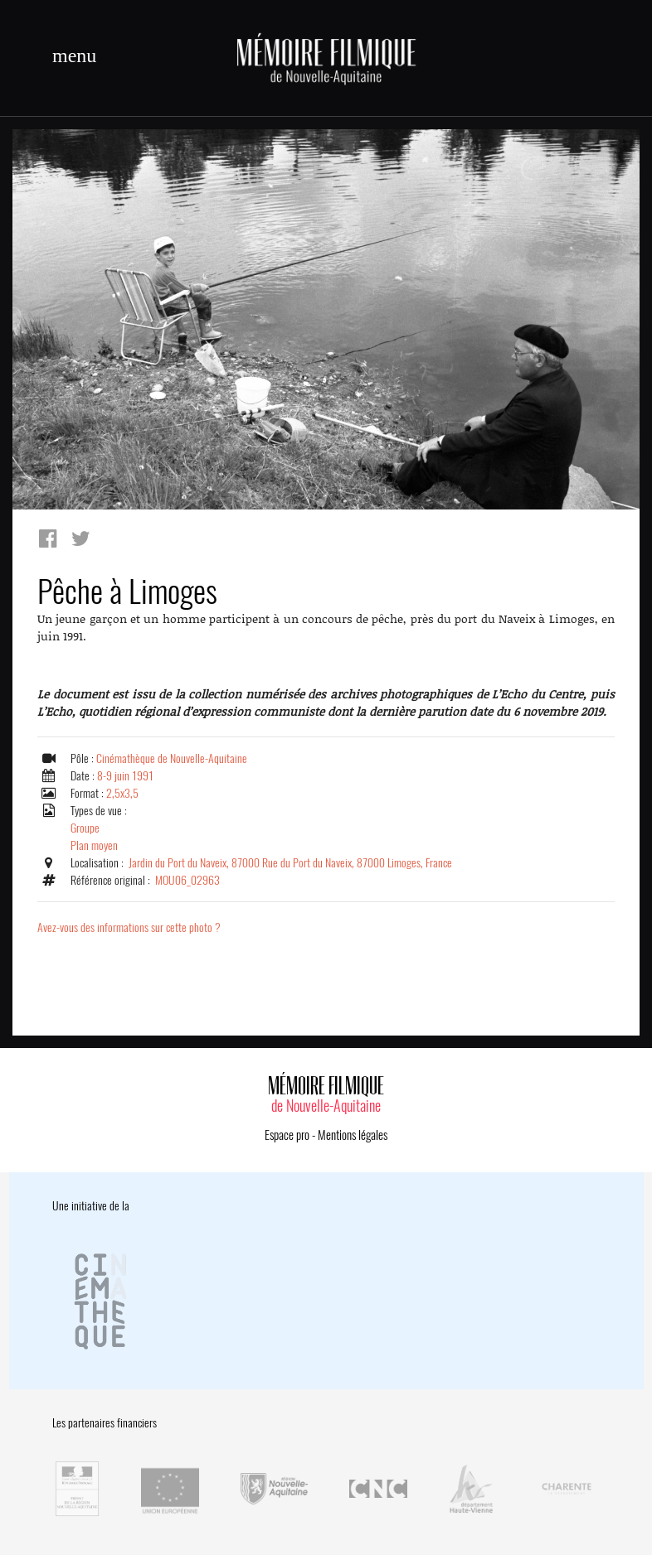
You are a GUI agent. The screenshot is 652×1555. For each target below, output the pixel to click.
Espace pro (287, 1135)
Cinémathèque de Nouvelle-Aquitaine (171, 758)
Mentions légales (352, 1135)
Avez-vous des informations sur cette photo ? (129, 927)
